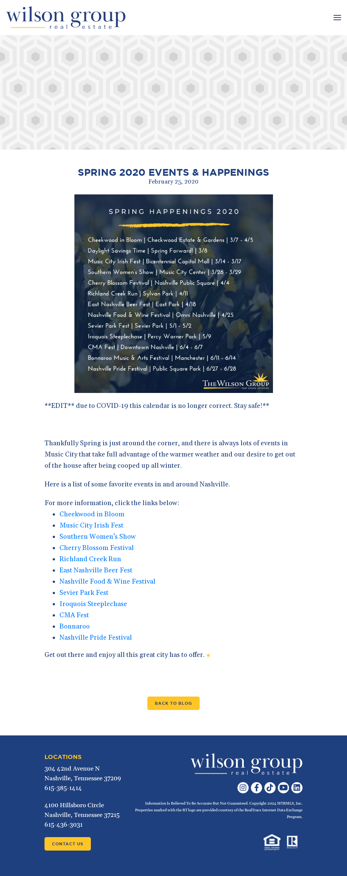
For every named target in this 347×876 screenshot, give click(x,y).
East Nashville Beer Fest (95, 570)
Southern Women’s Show (97, 536)
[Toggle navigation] (336, 17)
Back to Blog (173, 703)
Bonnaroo (74, 626)
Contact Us (67, 843)
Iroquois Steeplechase (93, 604)
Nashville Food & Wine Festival (107, 581)
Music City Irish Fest (91, 525)
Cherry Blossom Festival (96, 548)
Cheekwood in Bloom (92, 514)
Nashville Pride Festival (95, 637)
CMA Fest (74, 615)
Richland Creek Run (90, 559)
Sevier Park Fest (83, 592)
